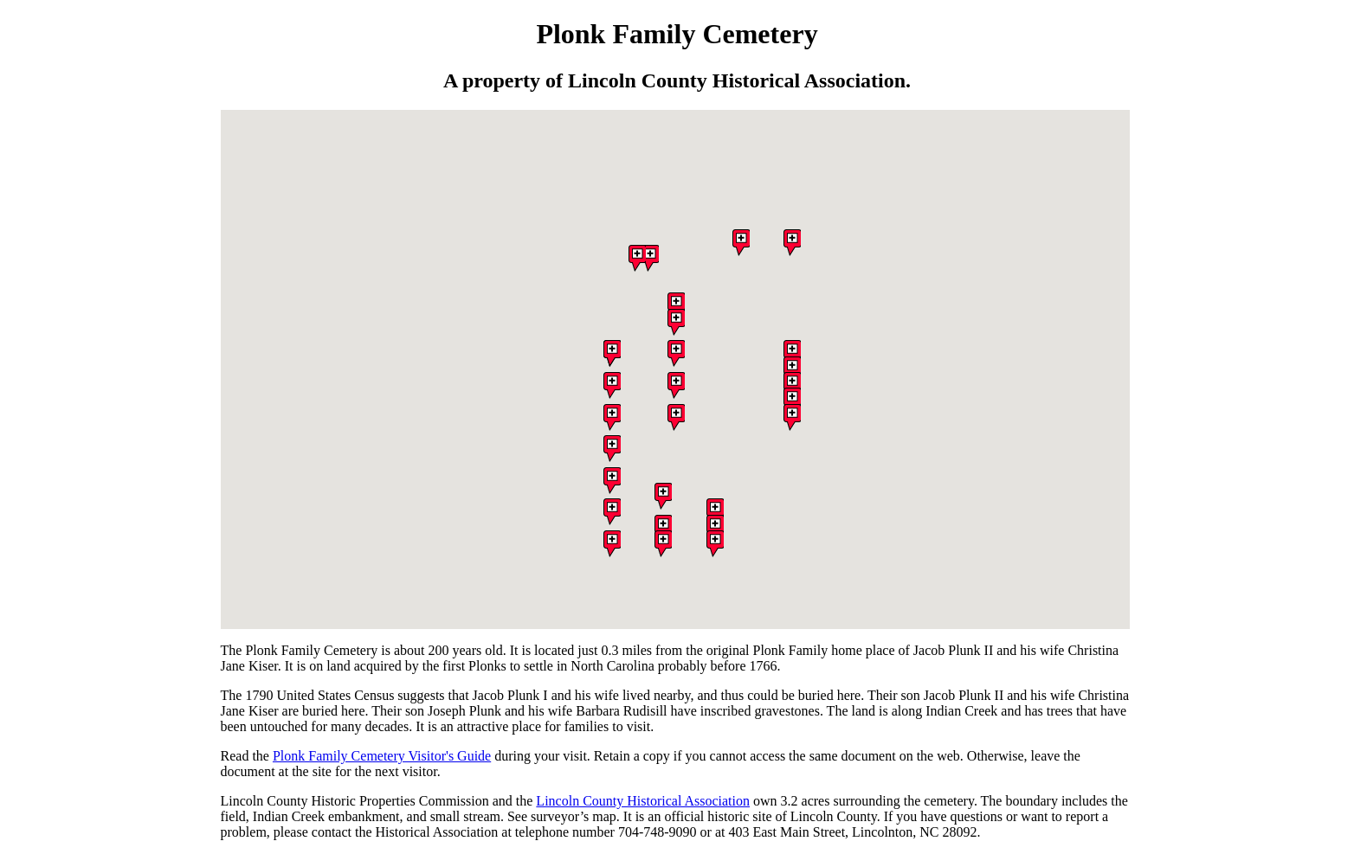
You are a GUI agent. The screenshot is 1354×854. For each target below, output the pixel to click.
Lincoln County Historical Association (643, 800)
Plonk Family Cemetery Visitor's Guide (382, 755)
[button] (612, 482)
